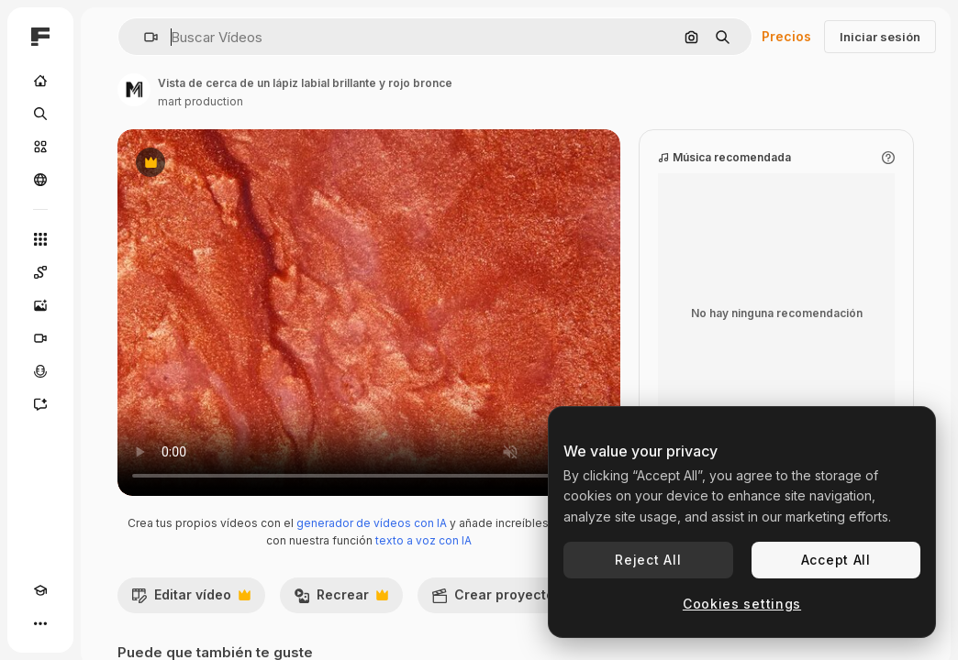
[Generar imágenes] (40, 305)
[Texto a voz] (40, 371)
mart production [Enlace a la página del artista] (200, 101)
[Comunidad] (40, 179)
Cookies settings (742, 603)
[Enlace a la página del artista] (133, 89)
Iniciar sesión (880, 36)
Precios (786, 36)
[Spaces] (40, 272)
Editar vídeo (191, 599)
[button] (143, 37)
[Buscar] (40, 113)
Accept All (836, 559)
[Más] (40, 623)
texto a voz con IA (423, 540)
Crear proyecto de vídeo (532, 599)
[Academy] (40, 590)
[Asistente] (40, 404)
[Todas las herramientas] (40, 239)
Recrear (341, 599)
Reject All (648, 559)
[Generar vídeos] (40, 338)
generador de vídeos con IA (371, 523)
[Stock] (40, 146)
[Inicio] (40, 80)
